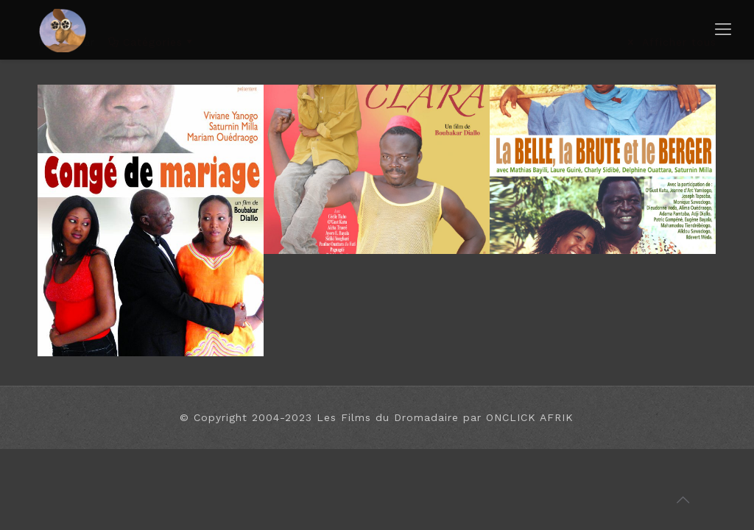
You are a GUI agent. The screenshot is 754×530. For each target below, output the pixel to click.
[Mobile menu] (723, 29)
